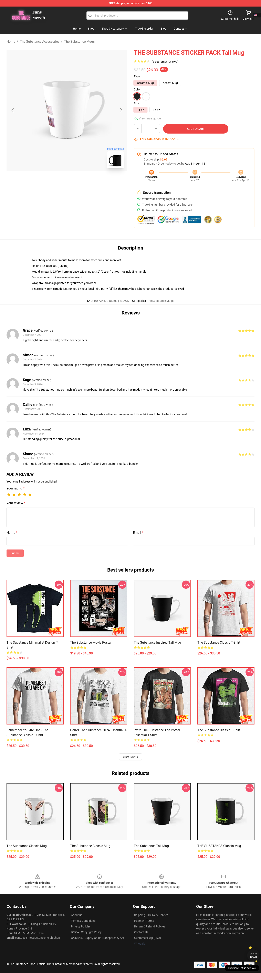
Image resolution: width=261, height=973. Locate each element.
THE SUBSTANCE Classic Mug (219, 846)
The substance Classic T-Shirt (218, 642)
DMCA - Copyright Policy (86, 932)
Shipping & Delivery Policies (151, 915)
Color (137, 89)
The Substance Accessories (39, 41)
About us (76, 915)
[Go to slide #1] (56, 180)
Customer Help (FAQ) (147, 938)
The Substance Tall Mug (151, 846)
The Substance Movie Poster (90, 642)
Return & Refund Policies (149, 926)
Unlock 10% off (253, 955)
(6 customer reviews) (165, 61)
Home (11, 41)
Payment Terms (144, 920)
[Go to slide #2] (77, 180)
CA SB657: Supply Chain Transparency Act (97, 938)
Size (136, 103)
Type (137, 76)
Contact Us (141, 932)
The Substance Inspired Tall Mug (157, 642)
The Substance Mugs (79, 41)
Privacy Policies (81, 926)
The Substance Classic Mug (90, 846)
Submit (15, 553)
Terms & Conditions (83, 920)
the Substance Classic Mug (27, 846)
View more (130, 756)
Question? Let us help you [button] (242, 968)
